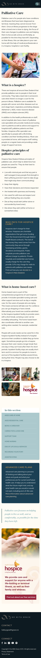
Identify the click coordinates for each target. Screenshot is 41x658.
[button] (38, 4)
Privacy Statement (8, 652)
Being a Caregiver (12, 426)
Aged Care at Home (12, 415)
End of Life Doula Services (16, 447)
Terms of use (6, 654)
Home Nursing (10, 441)
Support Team (10, 436)
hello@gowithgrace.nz (10, 630)
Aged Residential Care (14, 421)
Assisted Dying (11, 457)
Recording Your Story (14, 452)
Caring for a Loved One (14, 431)
